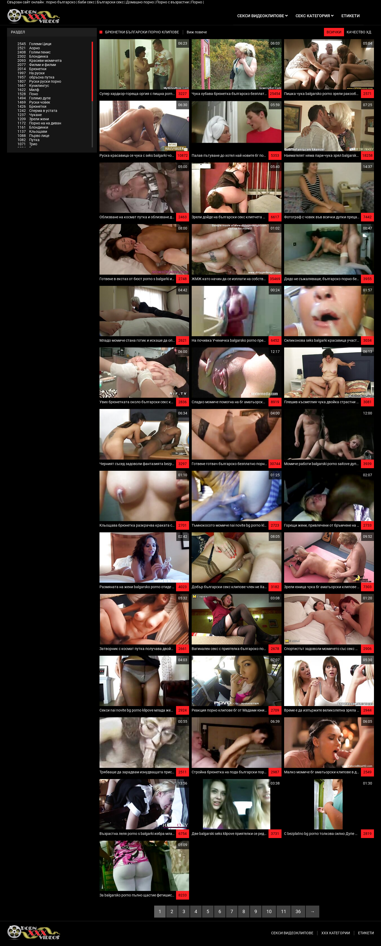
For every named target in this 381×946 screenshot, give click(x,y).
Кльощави (32, 131)
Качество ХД (359, 32)
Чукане (29, 115)
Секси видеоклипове (292, 933)
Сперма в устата (37, 111)
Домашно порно (140, 2)
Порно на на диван (39, 123)
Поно (27, 94)
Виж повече (197, 32)
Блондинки (32, 127)
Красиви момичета (39, 60)
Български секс (110, 2)
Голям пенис (34, 52)
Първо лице (33, 136)
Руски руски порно (39, 81)
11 (283, 911)
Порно (197, 2)
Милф (28, 90)
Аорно (28, 48)
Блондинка (32, 56)
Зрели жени (33, 119)
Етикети (366, 933)
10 (269, 911)
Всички (334, 32)
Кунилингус (33, 85)
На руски (31, 73)
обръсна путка (35, 77)
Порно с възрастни (173, 2)
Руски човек (33, 102)
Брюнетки (31, 69)
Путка (28, 140)
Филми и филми (36, 65)
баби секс (86, 2)
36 (298, 911)
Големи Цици (34, 44)
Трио (27, 144)
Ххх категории (335, 933)
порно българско (61, 2)
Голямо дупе (34, 98)
